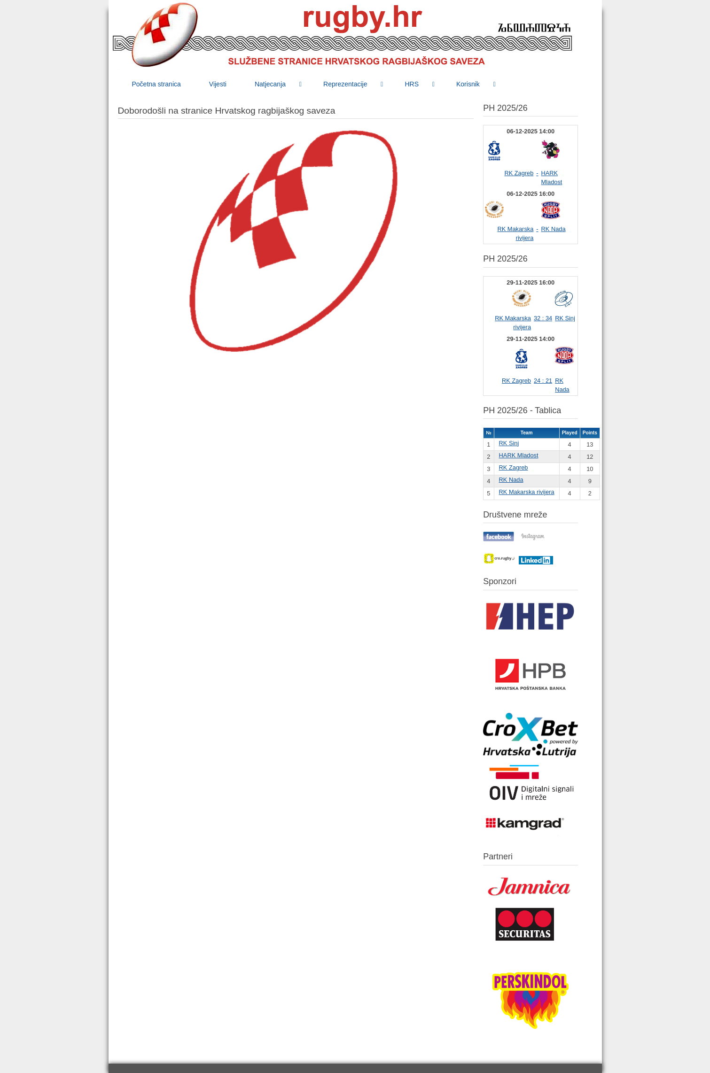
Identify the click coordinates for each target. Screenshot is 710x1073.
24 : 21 (543, 380)
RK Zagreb (518, 173)
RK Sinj (565, 318)
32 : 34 (543, 318)
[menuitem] (156, 84)
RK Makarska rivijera (526, 491)
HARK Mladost (518, 455)
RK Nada (553, 228)
